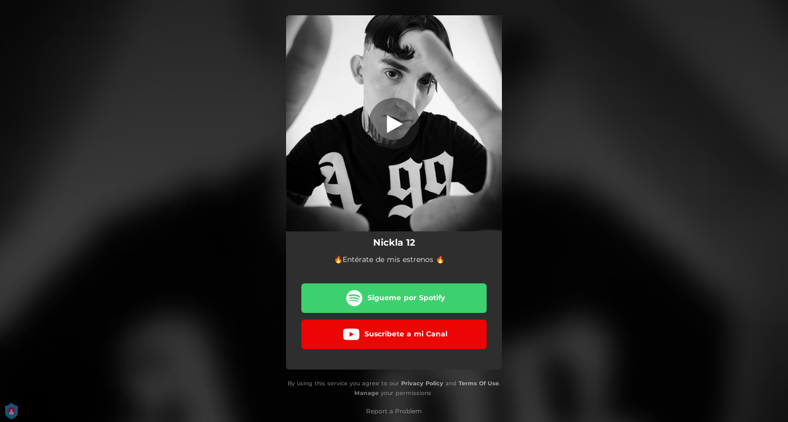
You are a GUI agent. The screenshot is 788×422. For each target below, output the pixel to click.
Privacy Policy (422, 383)
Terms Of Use (479, 383)
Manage (366, 393)
